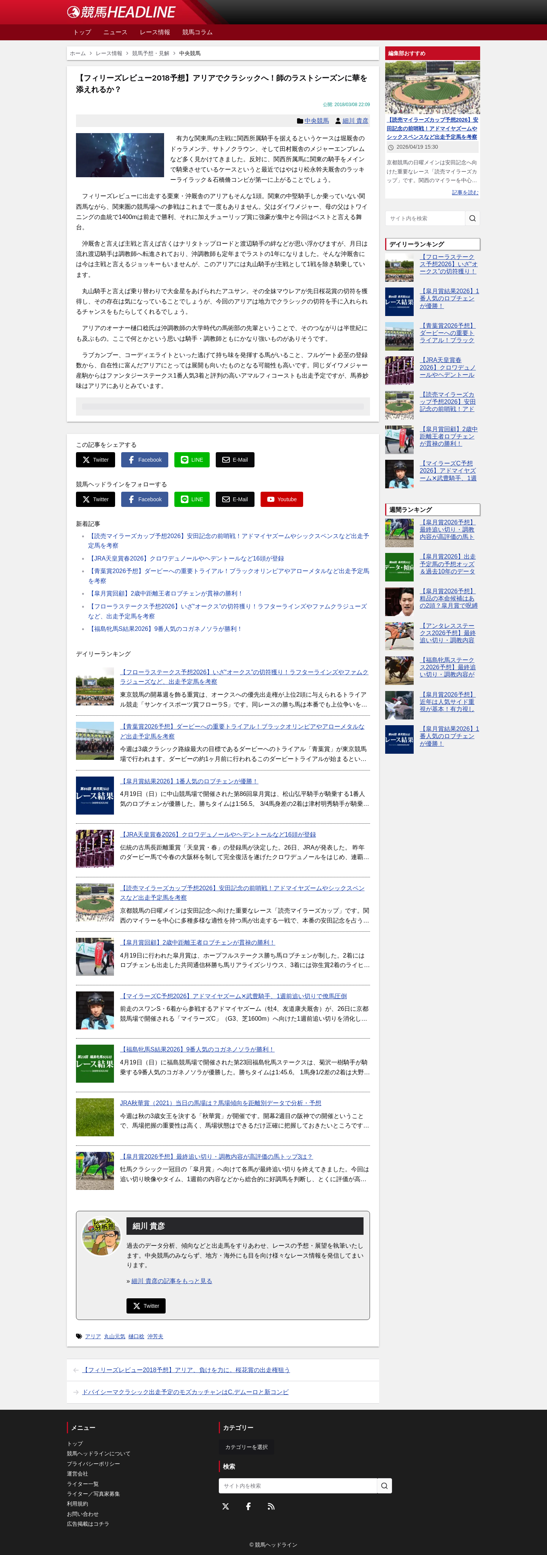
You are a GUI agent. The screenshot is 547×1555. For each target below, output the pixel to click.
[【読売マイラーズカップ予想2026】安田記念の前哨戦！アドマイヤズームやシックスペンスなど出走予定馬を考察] (95, 902)
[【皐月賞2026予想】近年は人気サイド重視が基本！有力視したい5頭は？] (399, 705)
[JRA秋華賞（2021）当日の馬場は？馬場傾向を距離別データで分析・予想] (95, 1117)
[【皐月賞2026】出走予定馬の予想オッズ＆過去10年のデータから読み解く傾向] (399, 567)
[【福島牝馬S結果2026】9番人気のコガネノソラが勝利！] (95, 1064)
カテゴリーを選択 (246, 1447)
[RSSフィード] (271, 1506)
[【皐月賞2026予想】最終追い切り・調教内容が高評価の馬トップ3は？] (95, 1171)
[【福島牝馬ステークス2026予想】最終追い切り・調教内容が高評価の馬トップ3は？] (399, 670)
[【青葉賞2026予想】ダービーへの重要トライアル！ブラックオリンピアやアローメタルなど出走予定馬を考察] (95, 741)
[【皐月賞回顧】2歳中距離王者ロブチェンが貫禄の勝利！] (95, 957)
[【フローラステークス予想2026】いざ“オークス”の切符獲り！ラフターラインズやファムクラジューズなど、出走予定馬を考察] (95, 686)
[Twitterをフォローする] (225, 1506)
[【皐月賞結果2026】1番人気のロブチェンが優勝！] (95, 796)
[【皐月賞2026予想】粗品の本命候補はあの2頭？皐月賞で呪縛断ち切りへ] (399, 602)
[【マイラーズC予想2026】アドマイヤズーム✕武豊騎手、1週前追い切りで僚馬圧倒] (95, 1010)
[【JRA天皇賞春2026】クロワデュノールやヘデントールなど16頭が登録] (95, 849)
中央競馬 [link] (190, 53)
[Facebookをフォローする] (248, 1506)
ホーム (78, 53)
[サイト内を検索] (472, 218)
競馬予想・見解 (150, 53)
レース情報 (109, 53)
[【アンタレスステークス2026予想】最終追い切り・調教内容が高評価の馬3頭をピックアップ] (399, 636)
